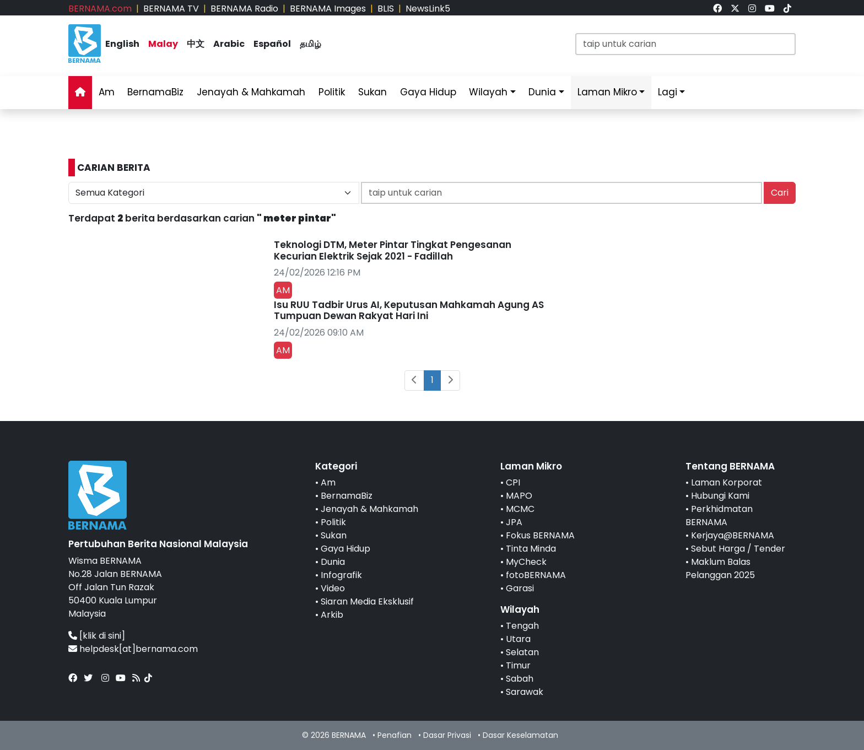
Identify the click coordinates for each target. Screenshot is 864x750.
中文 (195, 43)
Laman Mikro (607, 92)
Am (107, 92)
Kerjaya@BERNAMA (732, 535)
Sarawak (524, 692)
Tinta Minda (531, 548)
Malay (163, 43)
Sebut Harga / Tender (738, 548)
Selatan (522, 652)
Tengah (522, 625)
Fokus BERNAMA (540, 535)
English (122, 43)
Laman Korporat (726, 482)
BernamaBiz (155, 92)
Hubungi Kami (720, 495)
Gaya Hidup (428, 92)
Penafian (394, 735)
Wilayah (488, 92)
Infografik (341, 575)
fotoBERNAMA (536, 575)
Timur (518, 665)
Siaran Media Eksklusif (367, 601)
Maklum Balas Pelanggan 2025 (720, 568)
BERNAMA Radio (244, 8)
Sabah (519, 678)
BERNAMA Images (328, 8)
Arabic (229, 43)
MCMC (520, 509)
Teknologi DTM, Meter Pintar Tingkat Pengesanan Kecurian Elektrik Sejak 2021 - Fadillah (392, 250)
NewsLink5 (428, 8)
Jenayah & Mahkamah (251, 92)
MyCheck (526, 561)
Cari (780, 192)
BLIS (385, 8)
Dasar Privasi (447, 735)
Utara (518, 639)
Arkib (332, 614)
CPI (513, 482)
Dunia (542, 92)
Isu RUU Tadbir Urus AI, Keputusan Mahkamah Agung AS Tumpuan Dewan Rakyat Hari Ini (409, 310)
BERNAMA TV (171, 8)
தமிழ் (310, 43)
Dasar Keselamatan (520, 735)
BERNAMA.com (100, 8)
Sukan (372, 92)
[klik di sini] (102, 635)
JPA (514, 522)
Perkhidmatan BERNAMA (719, 515)
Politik (331, 92)
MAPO (519, 495)
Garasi (520, 588)
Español (272, 43)
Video (333, 588)
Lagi (667, 92)
